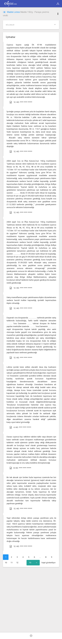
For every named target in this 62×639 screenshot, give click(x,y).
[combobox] (33, 562)
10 (6, 562)
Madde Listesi (12, 12)
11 (12, 562)
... (40, 557)
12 (17, 562)
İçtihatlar (10, 37)
